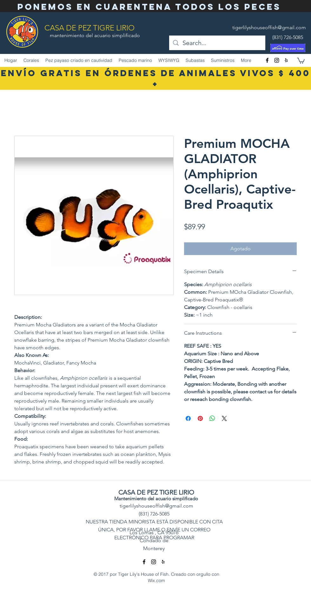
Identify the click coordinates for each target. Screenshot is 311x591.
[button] (301, 60)
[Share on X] (224, 418)
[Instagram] (277, 60)
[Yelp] (286, 60)
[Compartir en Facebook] (188, 418)
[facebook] (267, 60)
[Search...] (217, 43)
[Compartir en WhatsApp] (212, 418)
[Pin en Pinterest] (200, 418)
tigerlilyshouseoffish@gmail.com (269, 27)
